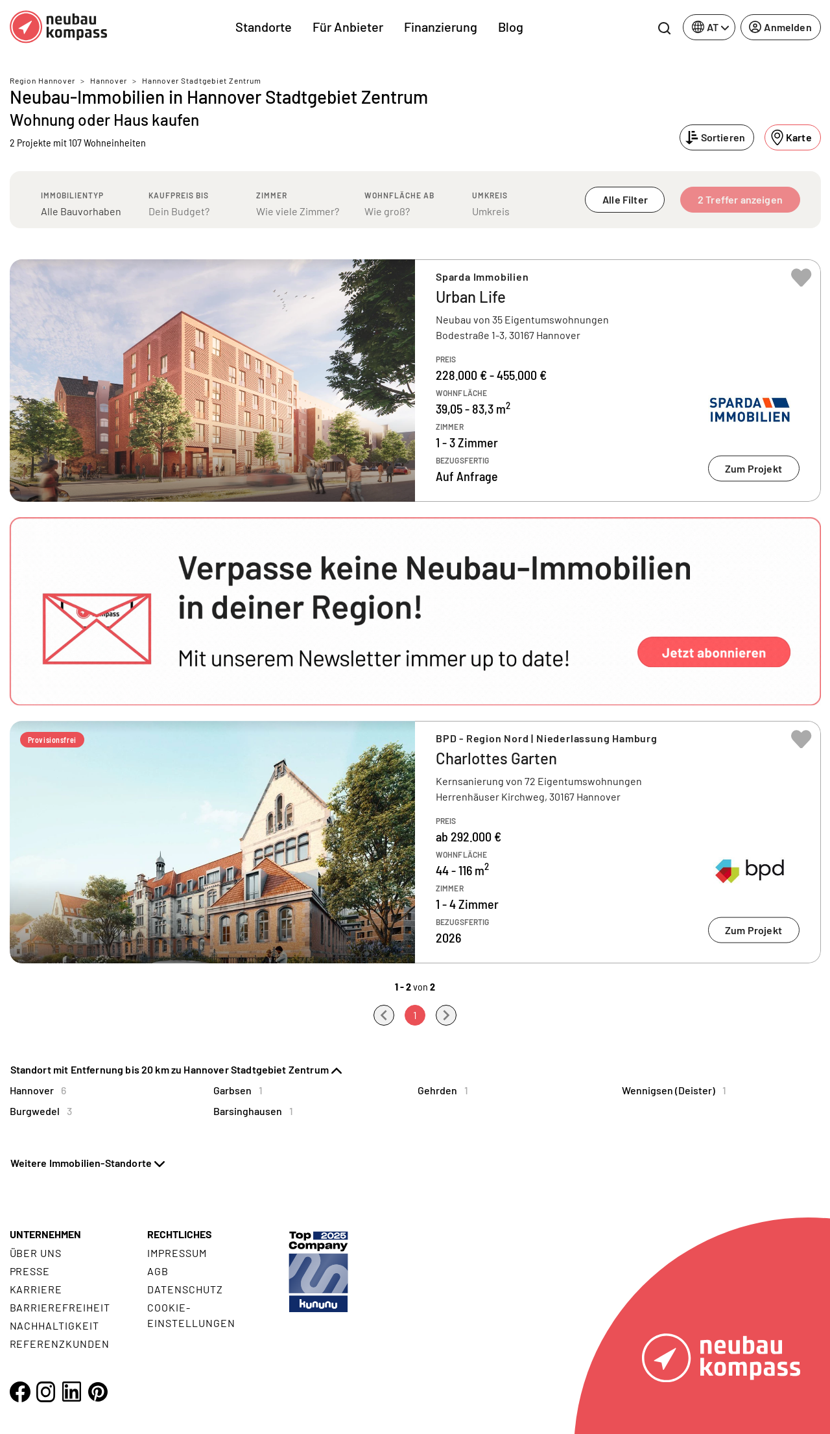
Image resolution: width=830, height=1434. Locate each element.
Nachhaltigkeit (54, 1325)
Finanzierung (440, 26)
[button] (415, 611)
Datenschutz (185, 1289)
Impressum (177, 1253)
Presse (30, 1271)
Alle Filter (625, 199)
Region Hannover (42, 80)
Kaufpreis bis (178, 195)
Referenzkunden (60, 1343)
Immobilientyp (72, 195)
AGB (158, 1271)
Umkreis (490, 195)
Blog (510, 26)
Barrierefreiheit (60, 1307)
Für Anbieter (348, 26)
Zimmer (271, 195)
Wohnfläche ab (399, 195)
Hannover (108, 80)
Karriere (36, 1289)
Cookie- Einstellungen (191, 1315)
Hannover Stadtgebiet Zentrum (201, 80)
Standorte (263, 26)
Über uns (36, 1253)
